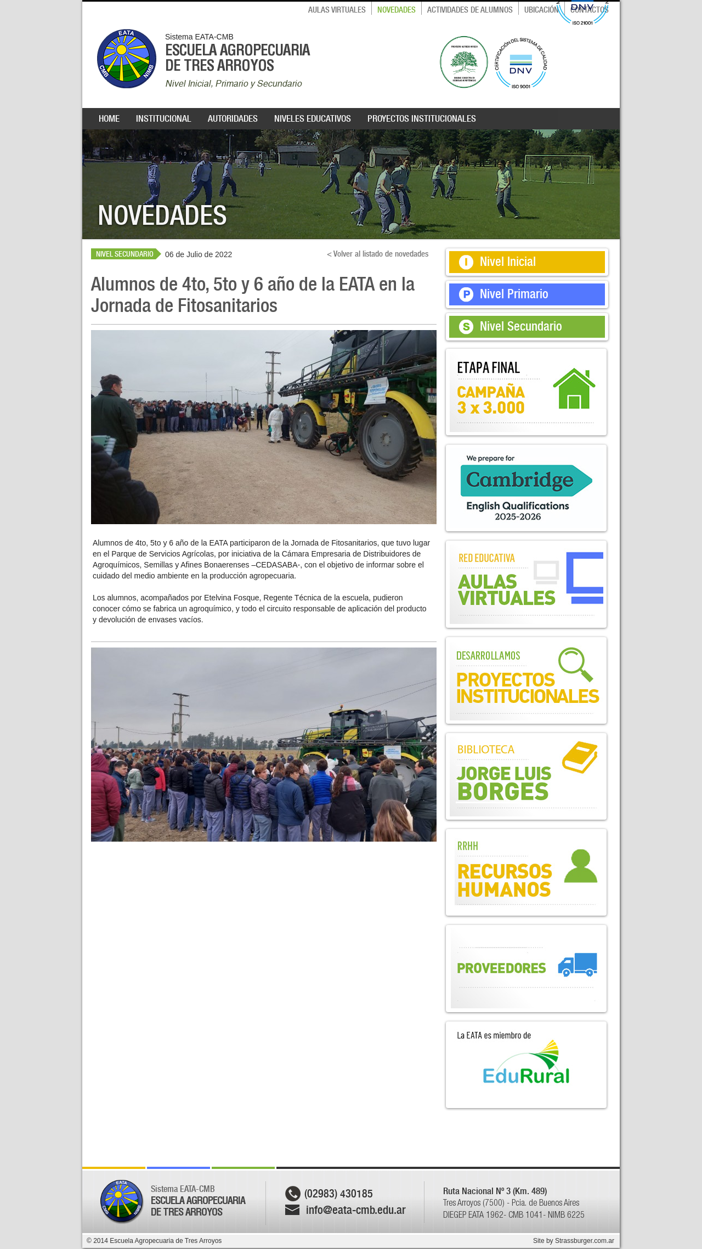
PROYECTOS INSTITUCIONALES (421, 118)
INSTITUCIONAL (163, 118)
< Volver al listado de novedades (377, 254)
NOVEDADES (396, 10)
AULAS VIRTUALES (337, 10)
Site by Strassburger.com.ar (573, 1241)
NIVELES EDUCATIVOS (312, 118)
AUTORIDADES (233, 118)
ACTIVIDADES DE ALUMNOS (470, 10)
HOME (109, 118)
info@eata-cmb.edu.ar (356, 1210)
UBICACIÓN (541, 10)
